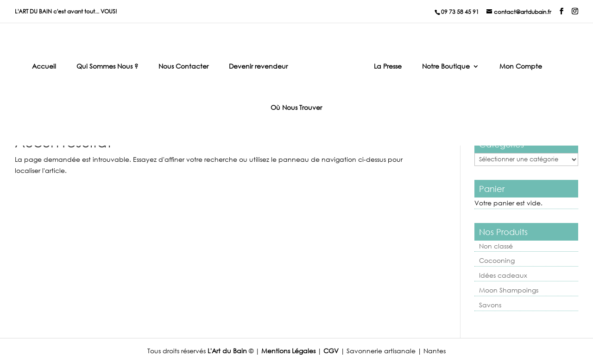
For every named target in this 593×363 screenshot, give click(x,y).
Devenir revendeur (258, 66)
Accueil (44, 66)
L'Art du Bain (227, 351)
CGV (331, 351)
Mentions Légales (288, 351)
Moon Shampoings (508, 290)
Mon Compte (520, 66)
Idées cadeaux (503, 275)
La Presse (388, 66)
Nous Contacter (183, 66)
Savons (490, 305)
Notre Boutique (446, 66)
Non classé (496, 246)
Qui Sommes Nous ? (107, 66)
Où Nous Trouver (296, 107)
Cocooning (497, 260)
